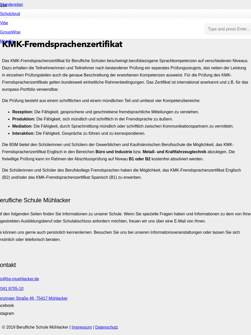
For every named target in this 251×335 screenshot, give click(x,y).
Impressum (82, 327)
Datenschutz (106, 327)
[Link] (102, 131)
